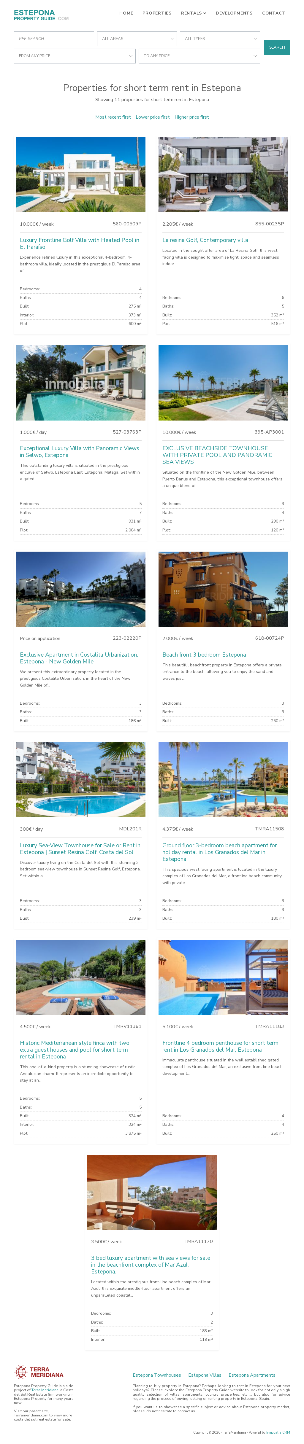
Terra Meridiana (44, 1390)
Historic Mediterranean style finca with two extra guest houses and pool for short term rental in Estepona (74, 1050)
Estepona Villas (204, 1375)
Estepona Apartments (252, 1375)
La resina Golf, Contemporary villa (205, 240)
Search (277, 47)
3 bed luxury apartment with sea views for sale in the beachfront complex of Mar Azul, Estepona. (150, 1265)
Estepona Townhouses (157, 1375)
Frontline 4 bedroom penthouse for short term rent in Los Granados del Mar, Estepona (220, 1046)
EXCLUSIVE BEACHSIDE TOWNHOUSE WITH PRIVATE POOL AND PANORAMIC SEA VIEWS (217, 455)
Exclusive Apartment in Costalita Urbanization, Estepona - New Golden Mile (79, 658)
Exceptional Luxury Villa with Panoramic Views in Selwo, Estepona (79, 452)
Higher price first (192, 117)
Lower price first (153, 117)
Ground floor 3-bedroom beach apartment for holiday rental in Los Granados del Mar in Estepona (219, 852)
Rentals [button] (191, 13)
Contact (273, 13)
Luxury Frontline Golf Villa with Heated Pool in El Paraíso (79, 243)
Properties (157, 13)
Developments (234, 13)
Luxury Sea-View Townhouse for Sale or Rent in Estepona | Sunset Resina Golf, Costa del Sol (80, 849)
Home (126, 13)
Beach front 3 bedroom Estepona (204, 655)
